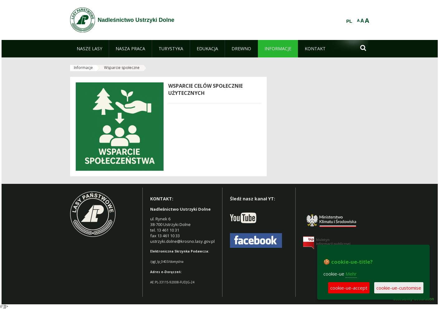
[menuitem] (89, 48)
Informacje (83, 67)
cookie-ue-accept (348, 288)
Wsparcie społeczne (122, 67)
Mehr (351, 274)
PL (349, 21)
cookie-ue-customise (398, 288)
